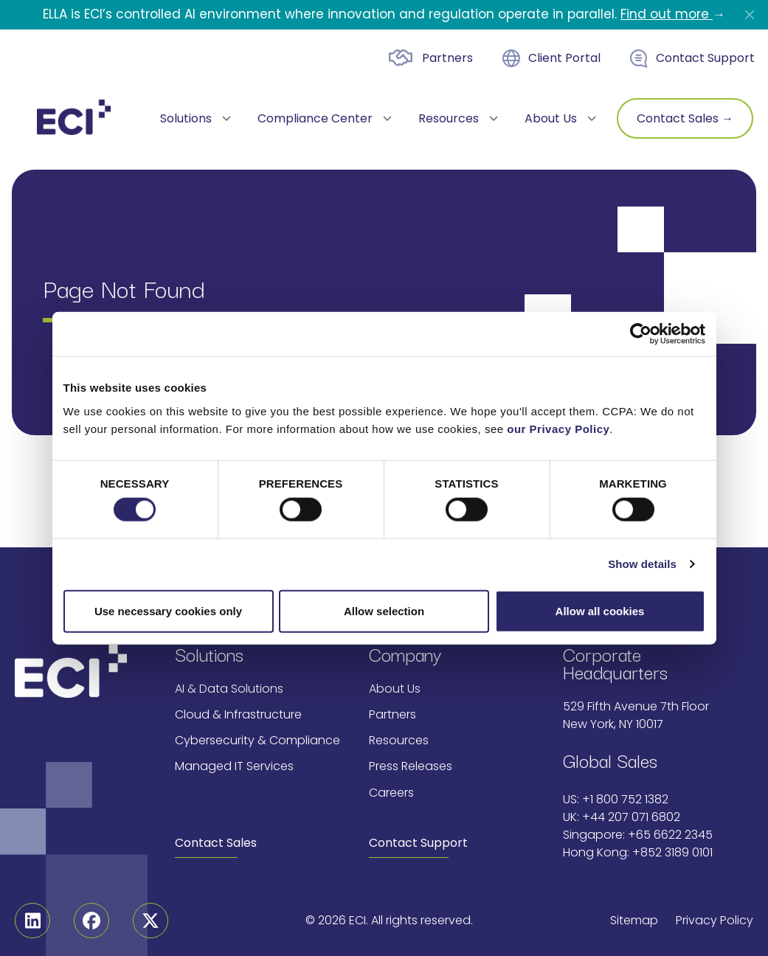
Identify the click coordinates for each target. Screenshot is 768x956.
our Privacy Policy (558, 428)
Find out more (666, 14)
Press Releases (410, 766)
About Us (395, 688)
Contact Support (705, 57)
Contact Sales (216, 842)
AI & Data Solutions (229, 688)
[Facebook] (91, 920)
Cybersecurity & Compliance (257, 740)
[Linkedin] (32, 920)
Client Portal (564, 57)
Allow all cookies (600, 610)
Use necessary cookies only (168, 610)
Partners (447, 57)
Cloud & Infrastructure (238, 714)
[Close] (749, 14)
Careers (391, 792)
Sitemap (634, 920)
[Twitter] (150, 920)
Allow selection (384, 610)
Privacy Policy (714, 920)
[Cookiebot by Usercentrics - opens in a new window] (640, 334)
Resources (399, 740)
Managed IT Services (234, 766)
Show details (642, 564)
